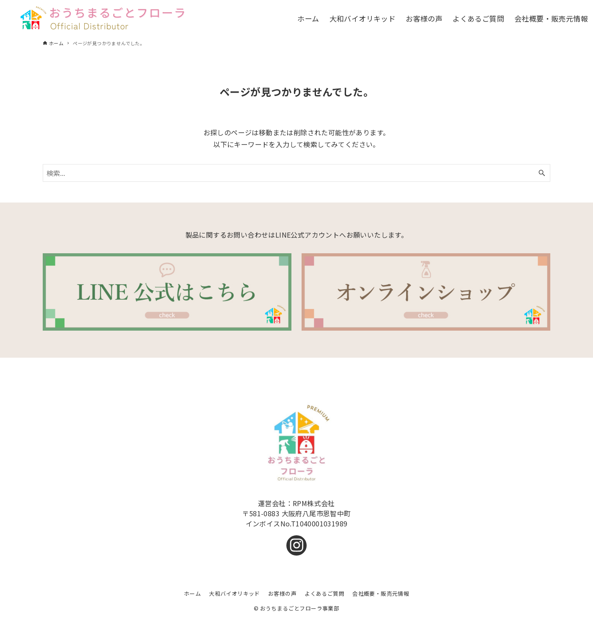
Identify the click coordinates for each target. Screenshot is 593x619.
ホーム (192, 593)
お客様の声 (282, 593)
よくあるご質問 (324, 593)
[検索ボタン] (541, 173)
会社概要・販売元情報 (380, 593)
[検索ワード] (296, 173)
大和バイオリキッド (234, 593)
